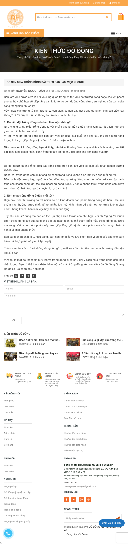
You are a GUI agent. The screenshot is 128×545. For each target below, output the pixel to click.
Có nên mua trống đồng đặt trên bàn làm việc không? (45, 82)
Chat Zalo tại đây (111, 523)
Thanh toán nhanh (51, 374)
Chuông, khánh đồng (14, 515)
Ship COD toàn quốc (23, 374)
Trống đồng (10, 504)
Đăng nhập (99, 3)
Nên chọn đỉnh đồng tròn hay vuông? (41, 353)
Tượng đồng (10, 486)
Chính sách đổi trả (73, 412)
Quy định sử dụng (73, 418)
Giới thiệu (9, 406)
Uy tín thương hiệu (113, 374)
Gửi (13, 320)
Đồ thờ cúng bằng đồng (16, 498)
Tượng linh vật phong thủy (17, 521)
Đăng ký (116, 3)
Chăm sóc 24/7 (83, 374)
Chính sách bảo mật (74, 400)
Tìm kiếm (8, 427)
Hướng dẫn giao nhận (75, 445)
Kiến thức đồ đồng (17, 333)
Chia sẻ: (9, 275)
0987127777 (70, 482)
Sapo (85, 534)
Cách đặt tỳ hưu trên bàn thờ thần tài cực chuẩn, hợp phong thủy (58, 340)
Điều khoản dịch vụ (73, 450)
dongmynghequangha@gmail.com (80, 486)
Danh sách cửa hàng (79, 3)
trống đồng (91, 110)
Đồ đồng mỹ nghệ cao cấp (17, 492)
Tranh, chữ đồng (12, 510)
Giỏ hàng (8, 445)
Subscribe (118, 518)
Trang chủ (9, 400)
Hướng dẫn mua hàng (75, 433)
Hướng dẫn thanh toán (75, 439)
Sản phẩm (9, 412)
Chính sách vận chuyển (76, 406)
